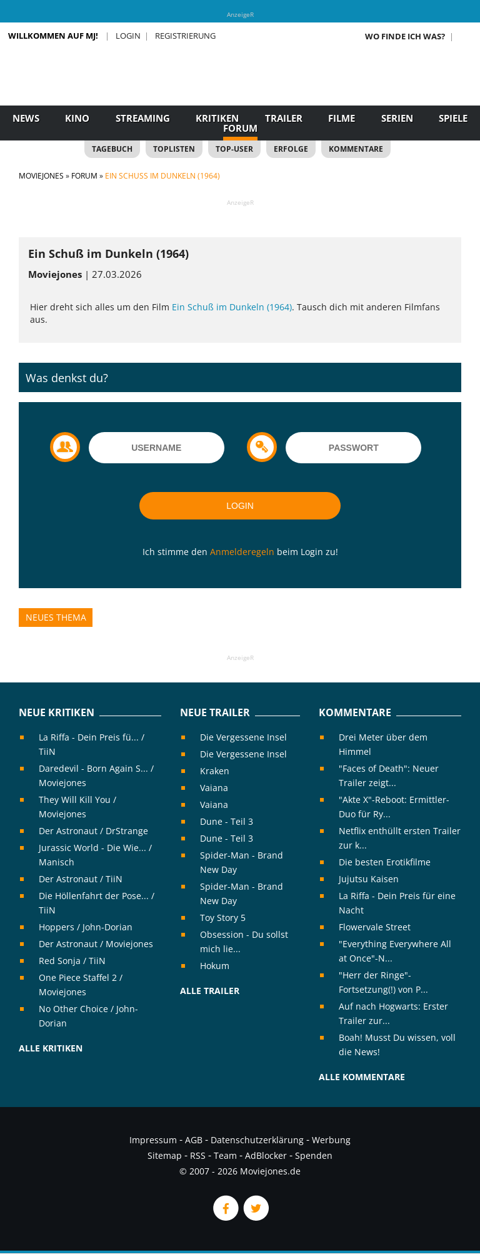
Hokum (214, 966)
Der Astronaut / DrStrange (93, 831)
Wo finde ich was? (405, 36)
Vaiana (214, 788)
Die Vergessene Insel (243, 737)
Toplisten (174, 149)
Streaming (143, 118)
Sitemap (165, 1155)
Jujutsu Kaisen (369, 879)
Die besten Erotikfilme (385, 862)
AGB (193, 1140)
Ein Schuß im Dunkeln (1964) (232, 307)
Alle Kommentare (362, 1077)
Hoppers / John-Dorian (85, 927)
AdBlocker (266, 1155)
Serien (397, 118)
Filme (341, 118)
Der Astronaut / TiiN (80, 879)
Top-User (234, 149)
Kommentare (356, 149)
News (25, 118)
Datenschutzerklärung (257, 1140)
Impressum (153, 1140)
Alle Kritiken (50, 1048)
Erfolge (291, 149)
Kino (77, 118)
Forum (240, 128)
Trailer (283, 118)
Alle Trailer (209, 991)
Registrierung (185, 35)
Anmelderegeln (242, 552)
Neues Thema (56, 617)
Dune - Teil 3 (226, 821)
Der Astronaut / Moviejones (96, 944)
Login (128, 35)
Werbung (331, 1140)
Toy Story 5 (223, 917)
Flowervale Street (375, 927)
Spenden (313, 1155)
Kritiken (217, 118)
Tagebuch (112, 149)
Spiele (453, 118)
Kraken (214, 771)
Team (225, 1155)
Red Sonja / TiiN (72, 961)
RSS (198, 1155)
